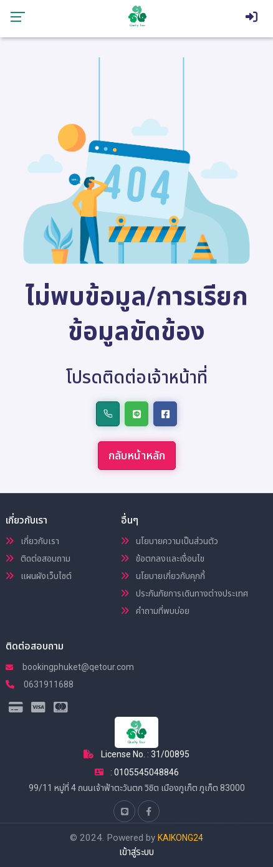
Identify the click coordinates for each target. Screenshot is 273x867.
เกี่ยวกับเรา (32, 541)
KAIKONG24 (180, 838)
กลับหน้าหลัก (136, 455)
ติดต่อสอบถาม (38, 558)
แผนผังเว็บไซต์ (39, 576)
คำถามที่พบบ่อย (155, 611)
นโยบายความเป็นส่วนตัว (169, 541)
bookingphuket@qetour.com (70, 667)
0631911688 (40, 684)
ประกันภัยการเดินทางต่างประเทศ (184, 593)
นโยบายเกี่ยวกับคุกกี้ (163, 576)
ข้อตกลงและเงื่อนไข (162, 558)
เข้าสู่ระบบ (136, 852)
